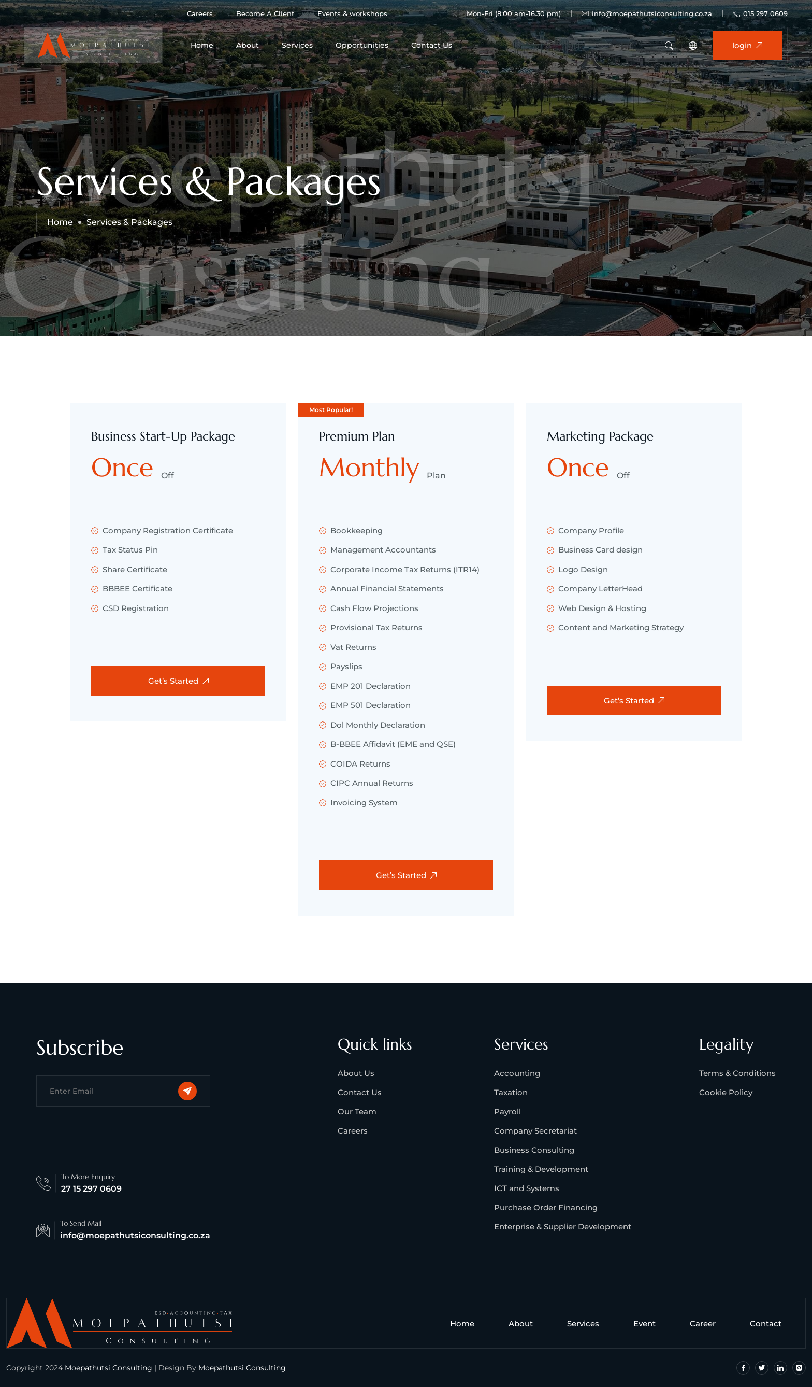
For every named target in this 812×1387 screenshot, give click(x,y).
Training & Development (541, 1169)
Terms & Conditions (737, 1073)
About (247, 45)
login (747, 45)
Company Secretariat (535, 1131)
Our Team (357, 1111)
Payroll (507, 1111)
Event (648, 1323)
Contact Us (431, 45)
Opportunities (362, 45)
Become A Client (265, 13)
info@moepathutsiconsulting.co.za (647, 13)
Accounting (517, 1073)
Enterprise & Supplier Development (562, 1227)
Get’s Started (178, 681)
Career (707, 1323)
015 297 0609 (760, 13)
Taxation (511, 1092)
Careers (200, 13)
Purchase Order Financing (546, 1207)
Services (297, 45)
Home (202, 45)
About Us (356, 1073)
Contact (770, 1323)
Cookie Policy (725, 1092)
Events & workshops (352, 13)
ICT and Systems (526, 1188)
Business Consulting (534, 1150)
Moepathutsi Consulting (108, 1367)
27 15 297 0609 (91, 1189)
